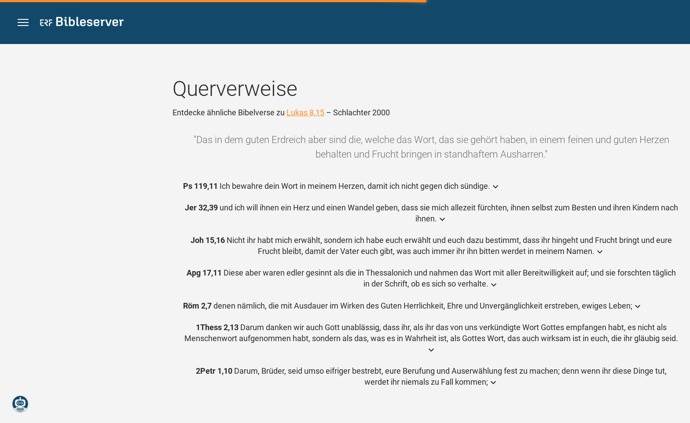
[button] (23, 22)
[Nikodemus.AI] (20, 404)
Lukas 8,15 (305, 112)
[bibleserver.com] (82, 23)
